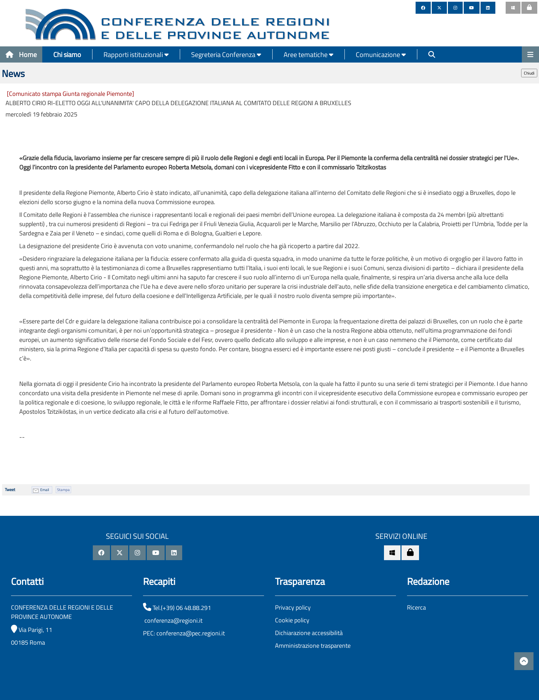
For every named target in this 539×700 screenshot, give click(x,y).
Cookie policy (292, 620)
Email (44, 489)
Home (21, 54)
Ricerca (416, 607)
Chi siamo (67, 54)
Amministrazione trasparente (313, 645)
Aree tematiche (308, 54)
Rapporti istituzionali (136, 54)
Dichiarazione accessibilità (309, 632)
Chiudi (529, 73)
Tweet (10, 489)
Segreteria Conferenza (226, 54)
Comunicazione (381, 54)
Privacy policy (293, 607)
